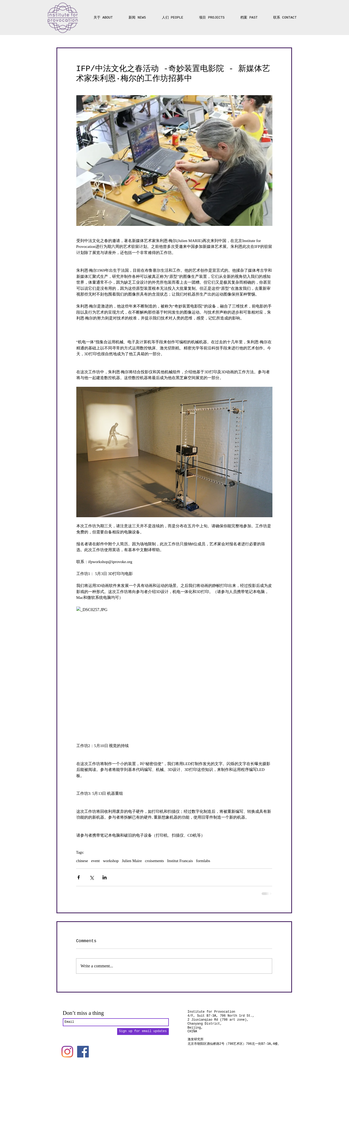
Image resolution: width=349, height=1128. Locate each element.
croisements (154, 861)
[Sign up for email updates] (143, 1031)
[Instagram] (67, 1051)
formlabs (203, 861)
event (95, 861)
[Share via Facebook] (78, 877)
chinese (82, 861)
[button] (212, 15)
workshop (110, 861)
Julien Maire (132, 861)
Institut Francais (180, 861)
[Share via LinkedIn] (104, 877)
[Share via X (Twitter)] (91, 877)
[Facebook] (83, 1051)
